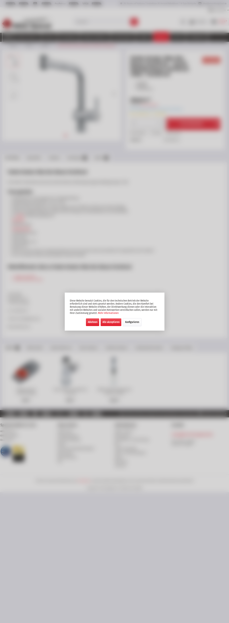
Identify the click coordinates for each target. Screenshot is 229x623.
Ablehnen (92, 322)
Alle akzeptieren (110, 322)
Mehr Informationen (108, 313)
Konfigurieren (132, 322)
